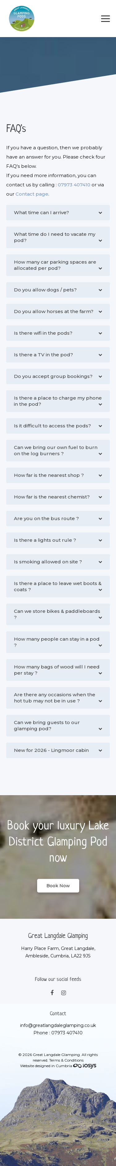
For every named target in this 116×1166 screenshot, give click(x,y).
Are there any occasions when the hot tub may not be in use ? (54, 698)
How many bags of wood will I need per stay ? (57, 670)
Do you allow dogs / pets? (45, 290)
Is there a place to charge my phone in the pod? (58, 401)
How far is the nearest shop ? (49, 475)
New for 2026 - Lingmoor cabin (51, 750)
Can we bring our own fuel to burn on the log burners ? (55, 450)
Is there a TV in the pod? (43, 355)
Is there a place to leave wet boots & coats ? (57, 586)
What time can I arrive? (41, 212)
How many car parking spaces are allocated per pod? (55, 265)
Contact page (31, 194)
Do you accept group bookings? (53, 376)
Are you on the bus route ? (46, 518)
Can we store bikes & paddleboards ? (57, 614)
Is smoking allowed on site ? (48, 562)
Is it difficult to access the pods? (52, 426)
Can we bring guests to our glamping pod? (47, 725)
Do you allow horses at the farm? (53, 311)
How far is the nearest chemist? (52, 497)
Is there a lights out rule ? (45, 540)
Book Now (58, 885)
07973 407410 (74, 185)
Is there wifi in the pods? (43, 333)
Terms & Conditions (66, 1060)
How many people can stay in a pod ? (57, 642)
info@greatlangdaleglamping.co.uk (58, 1025)
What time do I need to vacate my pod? (54, 237)
